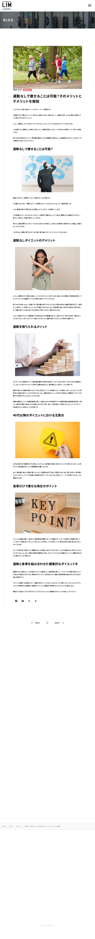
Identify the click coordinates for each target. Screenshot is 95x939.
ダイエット (27, 90)
